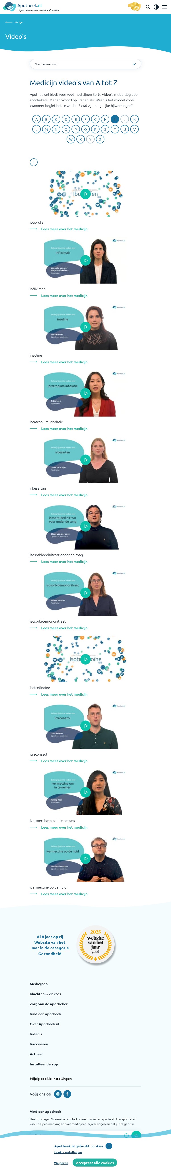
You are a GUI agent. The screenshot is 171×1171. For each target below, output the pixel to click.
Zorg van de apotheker (48, 1003)
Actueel (36, 1053)
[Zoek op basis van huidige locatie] (126, 1135)
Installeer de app (44, 1063)
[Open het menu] (164, 6)
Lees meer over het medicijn (64, 228)
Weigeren (61, 1163)
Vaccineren (39, 1043)
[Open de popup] (85, 194)
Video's (36, 1033)
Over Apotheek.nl (44, 1023)
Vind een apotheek (45, 1013)
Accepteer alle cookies (95, 1162)
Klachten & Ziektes (45, 993)
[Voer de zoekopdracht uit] (136, 1135)
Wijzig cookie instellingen (51, 1078)
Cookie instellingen (68, 1152)
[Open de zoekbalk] (147, 6)
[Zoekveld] (85, 1135)
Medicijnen (39, 983)
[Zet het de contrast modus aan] (156, 6)
